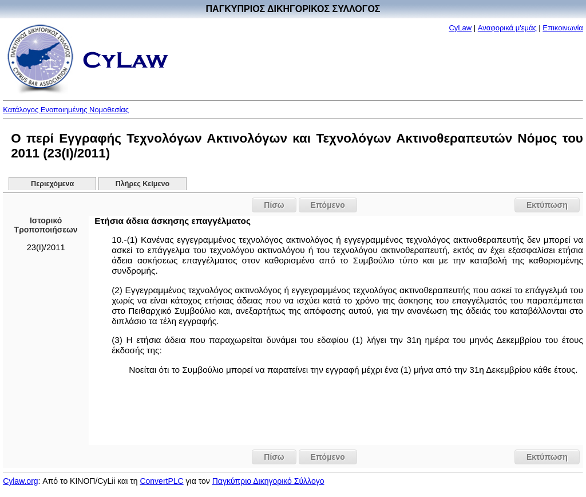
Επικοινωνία (563, 27)
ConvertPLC (161, 481)
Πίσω (274, 205)
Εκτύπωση (547, 205)
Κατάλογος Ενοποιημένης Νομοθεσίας (66, 109)
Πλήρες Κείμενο (143, 184)
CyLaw (460, 27)
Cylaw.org (20, 481)
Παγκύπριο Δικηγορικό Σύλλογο (268, 481)
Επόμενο (328, 205)
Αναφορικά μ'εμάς (507, 27)
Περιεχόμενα (52, 184)
